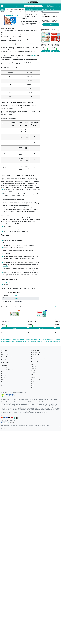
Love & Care (6, 282)
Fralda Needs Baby (18, 341)
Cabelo (33, 387)
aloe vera (33, 55)
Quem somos (4, 352)
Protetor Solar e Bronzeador (38, 379)
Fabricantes (4, 385)
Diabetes (26, 9)
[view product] (45, 37)
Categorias (3, 371)
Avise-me (50, 24)
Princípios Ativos (5, 377)
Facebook (33, 366)
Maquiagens (34, 383)
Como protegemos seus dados (38, 358)
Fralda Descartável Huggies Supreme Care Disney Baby (23, 339)
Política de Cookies (35, 354)
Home (3, 11)
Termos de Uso (35, 356)
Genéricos (52, 9)
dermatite (5, 266)
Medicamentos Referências (7, 369)
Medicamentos (4, 367)
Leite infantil (38, 9)
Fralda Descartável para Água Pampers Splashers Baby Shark (33, 341)
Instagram (33, 368)
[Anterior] (43, 41)
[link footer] (4, 423)
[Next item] (59, 322)
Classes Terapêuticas (6, 375)
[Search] (41, 6)
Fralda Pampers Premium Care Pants (7, 341)
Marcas (3, 383)
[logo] (2, 6)
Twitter (32, 364)
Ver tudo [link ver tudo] (58, 30)
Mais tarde (17, 15)
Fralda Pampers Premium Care (6, 339)
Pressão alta (31, 9)
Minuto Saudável (5, 362)
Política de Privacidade (36, 352)
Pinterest (33, 372)
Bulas (2, 379)
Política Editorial (4, 354)
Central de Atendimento (6, 356)
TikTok (32, 374)
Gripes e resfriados (4, 9)
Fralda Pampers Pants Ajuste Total (39, 339)
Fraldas (33, 381)
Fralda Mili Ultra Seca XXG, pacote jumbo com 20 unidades (30, 24)
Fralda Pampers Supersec (51, 339)
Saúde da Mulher (45, 9)
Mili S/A (16, 295)
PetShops (33, 385)
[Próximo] (58, 41)
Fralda (16, 298)
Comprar (46, 51)
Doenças (3, 381)
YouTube (33, 370)
